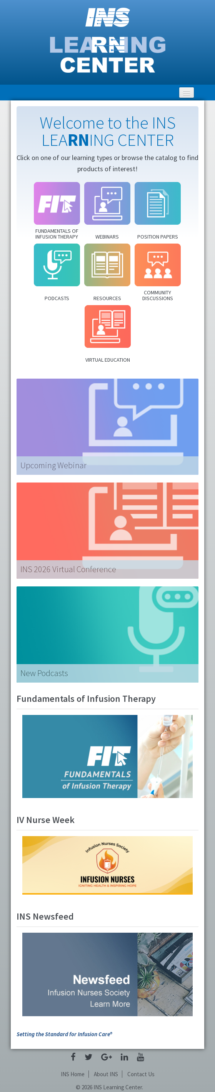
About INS (106, 1074)
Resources (107, 298)
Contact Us (141, 1074)
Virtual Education (107, 359)
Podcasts (57, 298)
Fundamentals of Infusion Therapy (56, 233)
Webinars (107, 236)
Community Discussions (157, 295)
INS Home (73, 1074)
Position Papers (157, 236)
